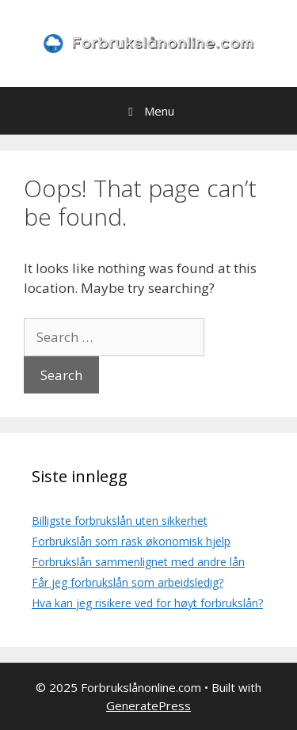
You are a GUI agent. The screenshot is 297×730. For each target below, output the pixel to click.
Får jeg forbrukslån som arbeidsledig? (127, 582)
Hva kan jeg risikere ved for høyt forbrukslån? (147, 602)
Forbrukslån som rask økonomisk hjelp (131, 541)
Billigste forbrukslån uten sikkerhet (120, 520)
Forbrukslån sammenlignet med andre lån (138, 561)
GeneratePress (148, 705)
